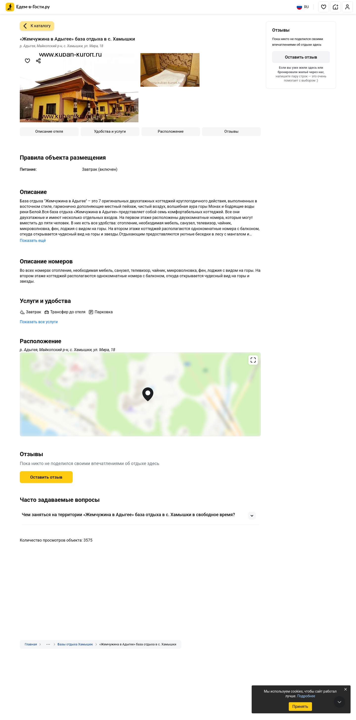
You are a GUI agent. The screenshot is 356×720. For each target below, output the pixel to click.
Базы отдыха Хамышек (75, 644)
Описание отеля (49, 131)
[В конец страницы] (339, 702)
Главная (31, 644)
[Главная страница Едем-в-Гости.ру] (28, 7)
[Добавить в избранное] (27, 60)
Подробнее (306, 696)
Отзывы (231, 131)
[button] (324, 7)
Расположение (170, 131)
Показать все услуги (39, 321)
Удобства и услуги (110, 131)
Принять (300, 706)
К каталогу (35, 26)
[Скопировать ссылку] (38, 60)
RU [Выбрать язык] (303, 7)
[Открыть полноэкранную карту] (140, 394)
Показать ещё (33, 240)
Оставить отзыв (46, 477)
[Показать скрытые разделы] (48, 644)
